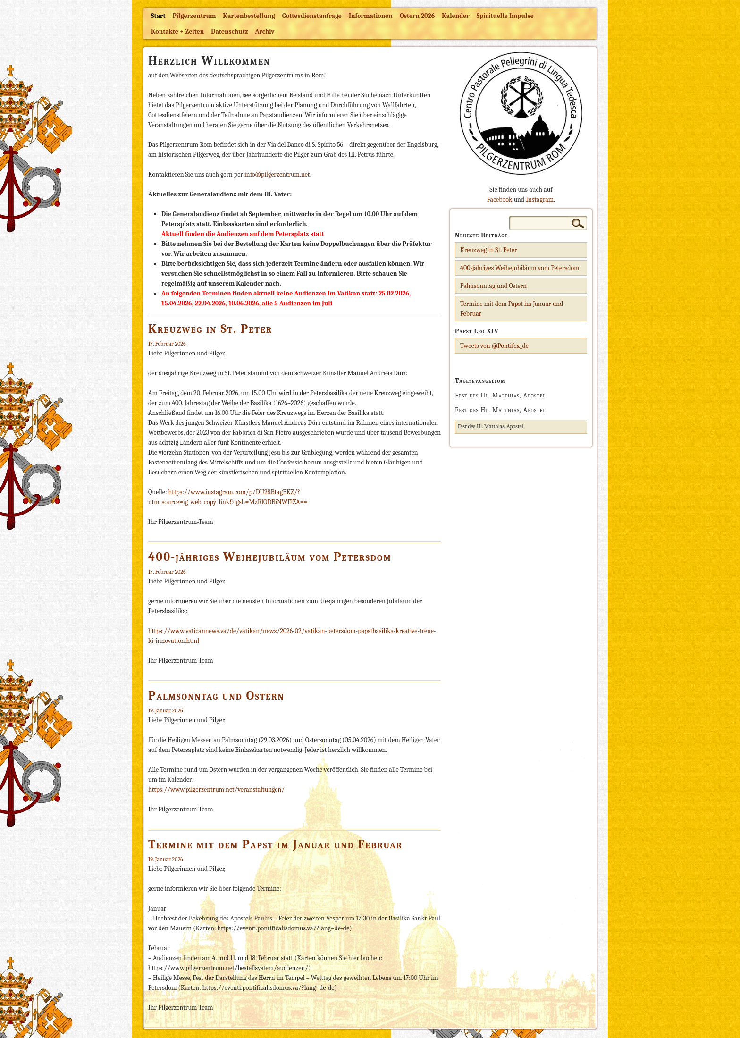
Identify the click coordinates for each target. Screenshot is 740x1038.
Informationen (371, 16)
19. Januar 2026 (165, 710)
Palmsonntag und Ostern (216, 696)
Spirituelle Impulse (505, 16)
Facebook (499, 199)
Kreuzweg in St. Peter (210, 329)
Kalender (455, 16)
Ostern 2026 (417, 16)
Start (158, 16)
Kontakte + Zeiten (177, 31)
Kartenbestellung (249, 16)
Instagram (540, 199)
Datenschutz (229, 31)
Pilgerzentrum (194, 16)
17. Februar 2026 (167, 343)
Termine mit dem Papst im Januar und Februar (275, 844)
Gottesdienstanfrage (312, 16)
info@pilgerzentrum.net (277, 174)
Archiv (264, 31)
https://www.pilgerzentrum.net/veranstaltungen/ (216, 789)
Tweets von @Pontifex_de (494, 346)
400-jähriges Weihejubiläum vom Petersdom (270, 557)
